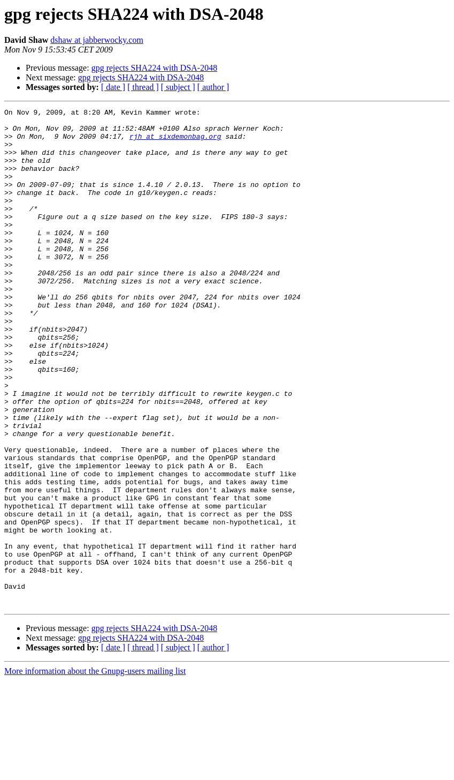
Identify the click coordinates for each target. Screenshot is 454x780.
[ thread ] (143, 87)
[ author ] (213, 87)
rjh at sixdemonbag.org (175, 142)
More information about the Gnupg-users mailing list (95, 770)
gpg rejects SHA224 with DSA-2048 (154, 67)
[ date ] (113, 87)
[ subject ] (178, 87)
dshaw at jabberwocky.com (96, 39)
